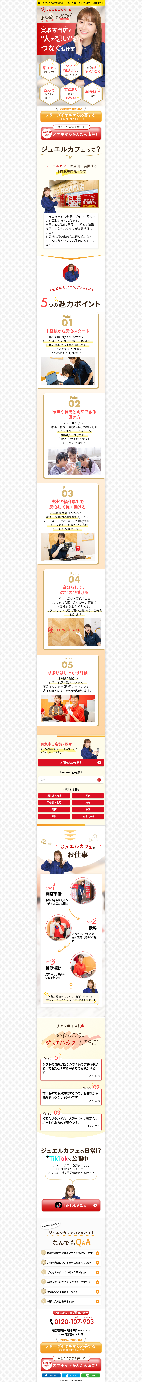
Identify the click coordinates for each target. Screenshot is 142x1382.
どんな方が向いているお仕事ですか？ (67, 1272)
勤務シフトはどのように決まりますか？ (68, 1282)
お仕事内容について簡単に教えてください (70, 1262)
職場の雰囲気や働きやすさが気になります (70, 1253)
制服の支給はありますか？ (61, 1301)
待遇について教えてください (63, 1291)
